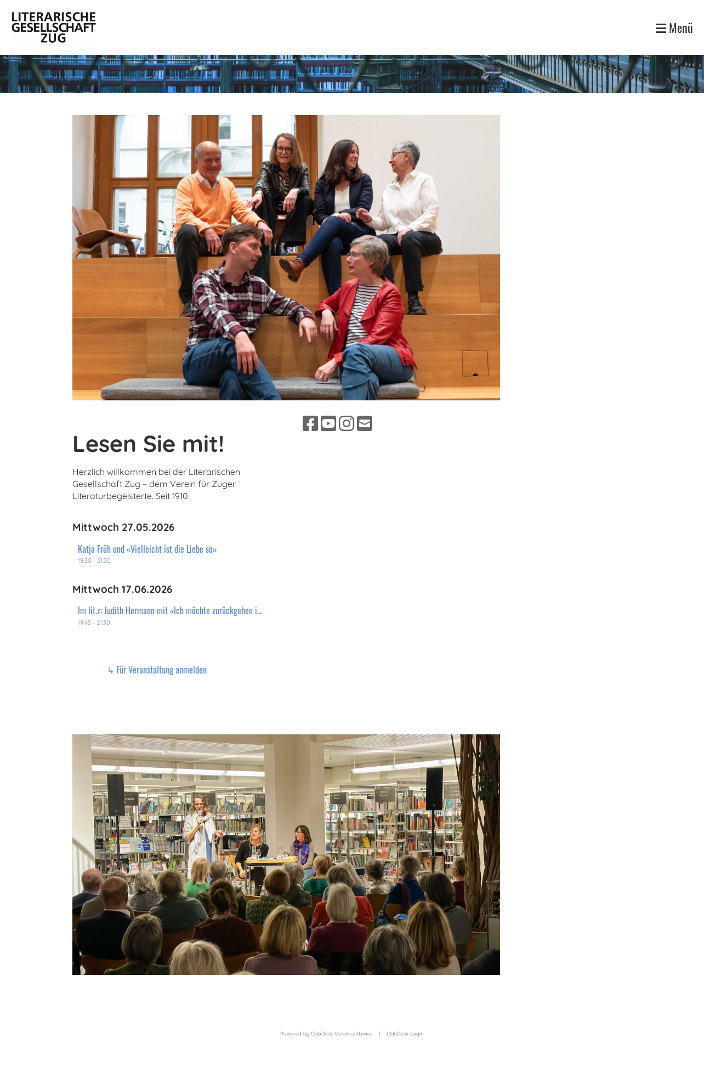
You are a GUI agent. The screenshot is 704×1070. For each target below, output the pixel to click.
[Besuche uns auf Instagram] (346, 423)
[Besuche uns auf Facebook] (310, 423)
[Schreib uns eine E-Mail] (364, 423)
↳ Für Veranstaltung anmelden (330, 669)
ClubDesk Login (405, 1034)
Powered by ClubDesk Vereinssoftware (326, 1034)
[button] (171, 554)
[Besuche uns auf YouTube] (328, 423)
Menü (674, 27)
